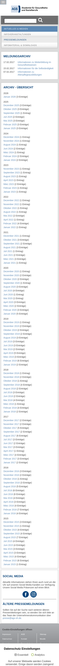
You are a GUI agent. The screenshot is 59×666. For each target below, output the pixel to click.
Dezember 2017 (11, 420)
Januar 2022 (9, 227)
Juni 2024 (8, 148)
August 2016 (9, 486)
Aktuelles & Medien (16, 29)
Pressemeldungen (15, 40)
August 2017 (9, 435)
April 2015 (8, 552)
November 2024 (11, 141)
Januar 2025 (9, 128)
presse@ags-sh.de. (12, 618)
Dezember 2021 (11, 236)
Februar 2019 (10, 360)
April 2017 (8, 451)
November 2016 (11, 475)
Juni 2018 (8, 396)
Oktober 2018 (10, 381)
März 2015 (8, 556)
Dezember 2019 (11, 322)
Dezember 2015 (11, 522)
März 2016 (8, 505)
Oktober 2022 (10, 208)
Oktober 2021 (10, 240)
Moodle (42, 639)
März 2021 (8, 259)
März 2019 (8, 357)
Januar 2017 (9, 462)
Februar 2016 (10, 509)
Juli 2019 (7, 341)
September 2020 (11, 283)
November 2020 (11, 275)
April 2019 (8, 353)
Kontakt (24, 639)
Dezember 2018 (11, 373)
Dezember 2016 (11, 471)
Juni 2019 (8, 345)
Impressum (6, 634)
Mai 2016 (8, 498)
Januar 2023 (9, 191)
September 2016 (11, 482)
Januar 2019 (9, 364)
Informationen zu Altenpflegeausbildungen (30, 73)
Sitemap (43, 634)
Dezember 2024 (11, 137)
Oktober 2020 (10, 279)
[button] (3, 2)
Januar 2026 (9, 96)
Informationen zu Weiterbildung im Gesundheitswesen (34, 63)
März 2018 (8, 404)
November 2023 (11, 168)
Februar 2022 (10, 223)
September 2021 (11, 243)
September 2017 (11, 431)
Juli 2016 (7, 490)
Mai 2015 (8, 549)
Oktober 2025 (10, 109)
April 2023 (8, 180)
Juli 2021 (7, 251)
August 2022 (9, 212)
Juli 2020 (7, 290)
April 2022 (8, 219)
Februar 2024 (10, 156)
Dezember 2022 (11, 200)
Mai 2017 (8, 447)
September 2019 (11, 334)
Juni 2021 (8, 255)
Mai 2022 (8, 215)
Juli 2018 (7, 392)
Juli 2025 (7, 117)
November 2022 (11, 204)
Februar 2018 (10, 408)
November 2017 (11, 424)
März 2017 (8, 455)
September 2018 (11, 385)
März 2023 (8, 184)
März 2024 (8, 152)
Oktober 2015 (10, 529)
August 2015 (9, 537)
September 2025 (11, 113)
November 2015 (11, 526)
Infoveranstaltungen (17, 34)
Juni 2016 (8, 494)
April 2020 (8, 302)
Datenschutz (7, 639)
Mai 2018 (8, 400)
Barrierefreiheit (26, 643)
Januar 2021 (9, 263)
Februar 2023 (10, 188)
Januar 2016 (9, 513)
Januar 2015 (9, 564)
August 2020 (9, 286)
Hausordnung (7, 643)
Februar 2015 (10, 560)
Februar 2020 (10, 310)
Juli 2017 (7, 439)
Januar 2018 (9, 411)
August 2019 (9, 337)
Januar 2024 (9, 160)
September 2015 (11, 533)
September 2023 (11, 172)
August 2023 (9, 176)
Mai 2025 (8, 120)
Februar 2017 (10, 458)
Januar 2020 (9, 313)
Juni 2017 (8, 443)
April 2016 (8, 502)
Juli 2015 (7, 541)
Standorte (43, 643)
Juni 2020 (8, 294)
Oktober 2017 (10, 428)
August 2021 (9, 247)
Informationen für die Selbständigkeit (35, 68)
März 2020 (8, 306)
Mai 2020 (8, 298)
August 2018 (9, 388)
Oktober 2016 (10, 479)
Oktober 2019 (10, 330)
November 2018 (11, 377)
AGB (23, 634)
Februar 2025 (10, 124)
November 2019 (11, 326)
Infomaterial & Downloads (20, 45)
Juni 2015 (8, 545)
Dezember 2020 (11, 271)
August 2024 (9, 144)
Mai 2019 (8, 349)
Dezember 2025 (11, 105)
